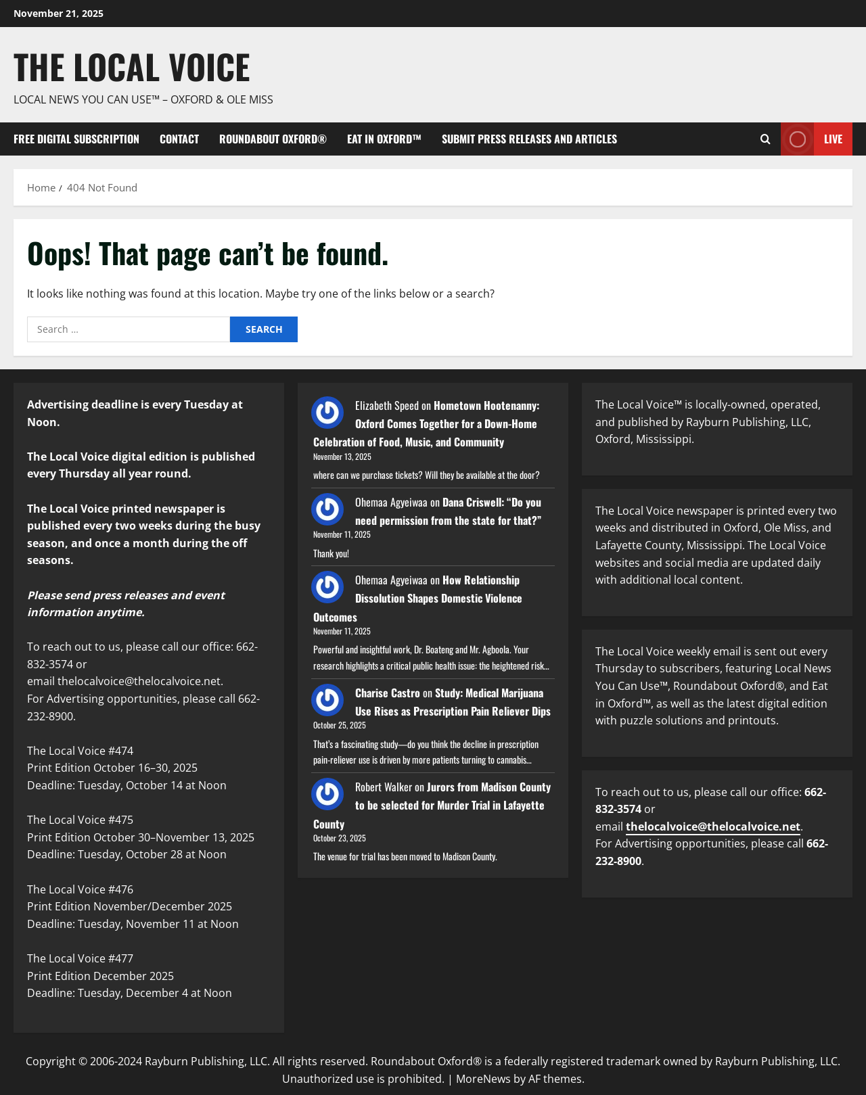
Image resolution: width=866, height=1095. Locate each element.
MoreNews (483, 1078)
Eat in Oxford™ (384, 139)
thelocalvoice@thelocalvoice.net (713, 826)
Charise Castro (387, 692)
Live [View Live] (811, 139)
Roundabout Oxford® (273, 139)
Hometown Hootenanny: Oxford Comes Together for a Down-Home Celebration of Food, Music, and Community (426, 423)
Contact (179, 139)
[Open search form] (765, 139)
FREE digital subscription (76, 139)
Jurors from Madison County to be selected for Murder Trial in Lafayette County (432, 804)
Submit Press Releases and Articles (529, 139)
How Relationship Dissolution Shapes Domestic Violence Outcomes (417, 598)
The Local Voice (132, 66)
